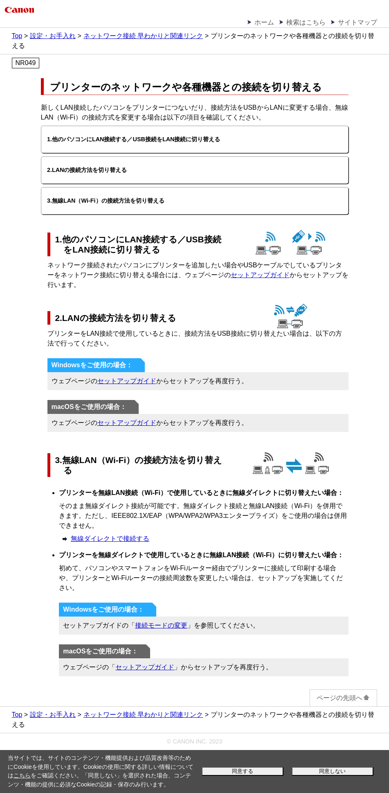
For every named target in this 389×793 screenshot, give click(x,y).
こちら (22, 775)
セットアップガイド (260, 274)
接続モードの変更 (161, 625)
